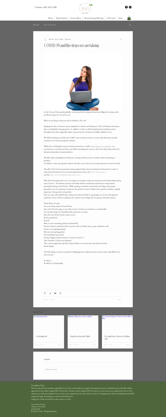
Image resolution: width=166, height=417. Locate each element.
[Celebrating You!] (48, 324)
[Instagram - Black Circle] (130, 7)
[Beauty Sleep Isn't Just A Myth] (83, 324)
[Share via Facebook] (45, 293)
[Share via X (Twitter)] (50, 293)
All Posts (36, 25)
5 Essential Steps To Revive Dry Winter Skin (117, 337)
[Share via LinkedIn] (55, 293)
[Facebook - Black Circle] (126, 7)
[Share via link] (60, 293)
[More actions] (121, 39)
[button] (129, 18)
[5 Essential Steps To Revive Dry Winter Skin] (117, 324)
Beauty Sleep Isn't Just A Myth (80, 336)
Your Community (50, 25)
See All (131, 311)
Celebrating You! (41, 336)
